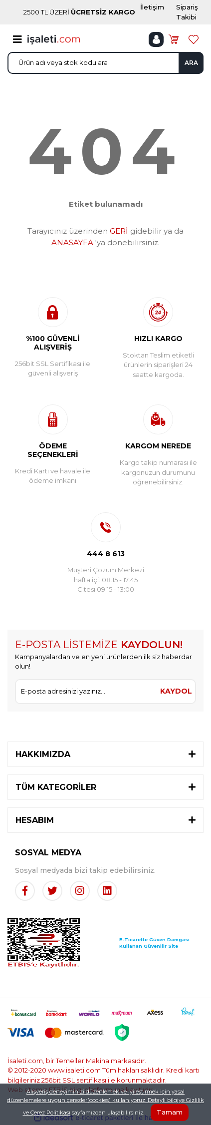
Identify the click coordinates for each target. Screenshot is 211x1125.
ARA (191, 62)
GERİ (119, 231)
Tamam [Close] (170, 1112)
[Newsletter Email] (86, 691)
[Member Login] (156, 39)
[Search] (105, 63)
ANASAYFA (72, 242)
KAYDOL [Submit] (176, 691)
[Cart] (174, 39)
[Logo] (53, 39)
